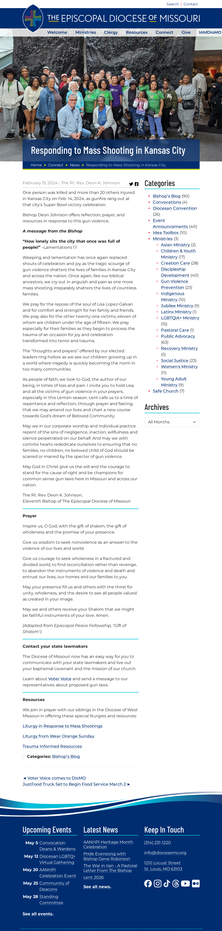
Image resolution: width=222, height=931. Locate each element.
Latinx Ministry (176, 311)
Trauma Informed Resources (52, 746)
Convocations (167, 202)
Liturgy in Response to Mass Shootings (62, 726)
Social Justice (174, 360)
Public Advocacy (178, 336)
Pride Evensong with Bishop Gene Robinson (106, 856)
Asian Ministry (175, 244)
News (75, 165)
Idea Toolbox (166, 232)
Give (186, 32)
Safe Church (166, 391)
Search (173, 4)
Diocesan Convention (175, 208)
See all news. (97, 886)
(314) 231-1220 (157, 842)
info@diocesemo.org (165, 852)
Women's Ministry (179, 366)
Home (36, 165)
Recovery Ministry (179, 348)
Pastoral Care (175, 330)
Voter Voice (59, 678)
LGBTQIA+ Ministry (180, 317)
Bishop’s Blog (66, 756)
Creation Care (175, 263)
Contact (191, 4)
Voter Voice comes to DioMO (56, 778)
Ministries (85, 32)
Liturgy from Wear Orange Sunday (58, 736)
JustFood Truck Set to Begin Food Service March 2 (74, 784)
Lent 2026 (93, 877)
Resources (136, 32)
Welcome (57, 32)
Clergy (111, 32)
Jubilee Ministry (177, 305)
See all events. (38, 913)
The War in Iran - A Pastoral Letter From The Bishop (110, 868)
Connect (164, 32)
